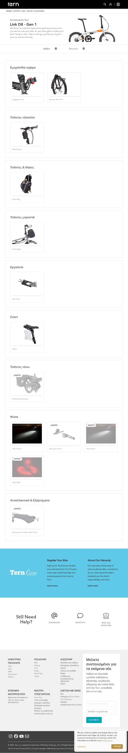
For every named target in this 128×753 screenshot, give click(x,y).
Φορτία (63, 668)
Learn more (52, 586)
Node (36, 671)
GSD (10, 666)
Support (16, 11)
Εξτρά (62, 684)
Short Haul (38, 673)
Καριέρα (63, 702)
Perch (14, 349)
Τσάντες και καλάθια (68, 671)
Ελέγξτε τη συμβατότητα (43, 711)
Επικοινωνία (54, 623)
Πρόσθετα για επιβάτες (69, 663)
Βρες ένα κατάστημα (106, 624)
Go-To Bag (16, 249)
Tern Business (65, 699)
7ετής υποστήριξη (41, 700)
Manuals (77, 49)
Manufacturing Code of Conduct (60, 748)
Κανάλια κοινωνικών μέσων (71, 705)
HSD (10, 669)
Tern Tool (16, 299)
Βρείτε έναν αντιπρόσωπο (18, 697)
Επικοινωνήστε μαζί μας (43, 714)
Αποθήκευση (65, 676)
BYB (36, 663)
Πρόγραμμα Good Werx (70, 697)
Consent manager (39, 748)
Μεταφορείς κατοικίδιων (69, 665)
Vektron (11, 677)
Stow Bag (16, 199)
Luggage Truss (18, 99)
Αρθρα (50, 49)
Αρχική (9, 11)
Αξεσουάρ (66, 659)
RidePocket (17, 149)
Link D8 (29, 11)
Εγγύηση (37, 708)
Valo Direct (16, 449)
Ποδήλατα (40, 659)
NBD (10, 672)
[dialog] (101, 740)
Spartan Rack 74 (56, 99)
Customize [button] (81, 746)
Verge (36, 676)
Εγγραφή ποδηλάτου (42, 703)
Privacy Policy (25, 748)
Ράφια (62, 673)
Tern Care (38, 697)
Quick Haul (12, 674)
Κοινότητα (80, 623)
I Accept (117, 746)
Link (23, 11)
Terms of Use (13, 748)
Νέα (62, 694)
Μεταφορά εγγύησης (42, 705)
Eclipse (37, 665)
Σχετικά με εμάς (70, 691)
